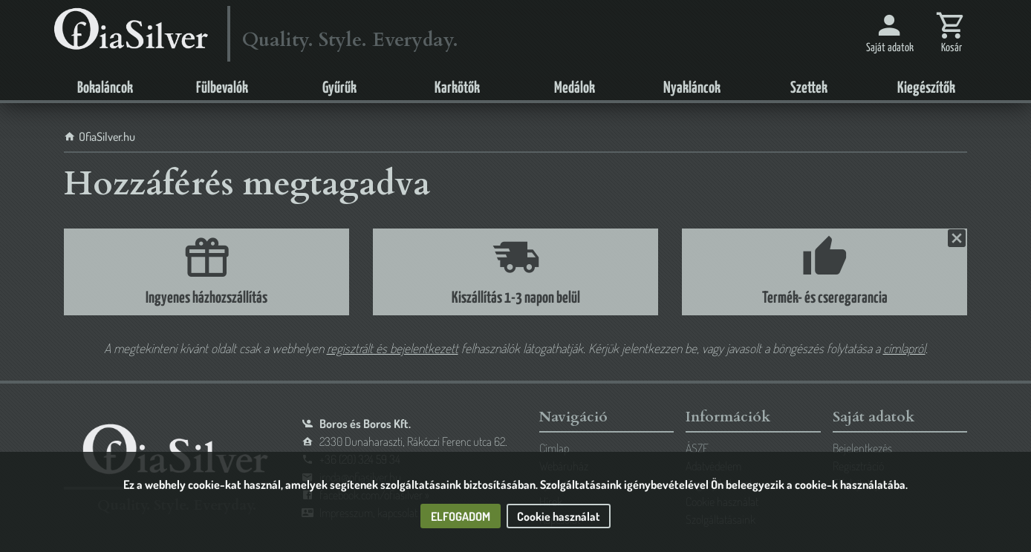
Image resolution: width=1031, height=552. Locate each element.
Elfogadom (460, 516)
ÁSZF (697, 448)
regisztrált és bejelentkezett (392, 348)
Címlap (554, 448)
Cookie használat (558, 516)
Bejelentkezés (862, 448)
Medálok (574, 88)
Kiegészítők (926, 88)
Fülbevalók (222, 88)
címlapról (904, 348)
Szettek (808, 88)
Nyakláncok (692, 88)
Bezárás (955, 238)
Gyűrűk (339, 88)
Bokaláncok (105, 88)
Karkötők (457, 88)
